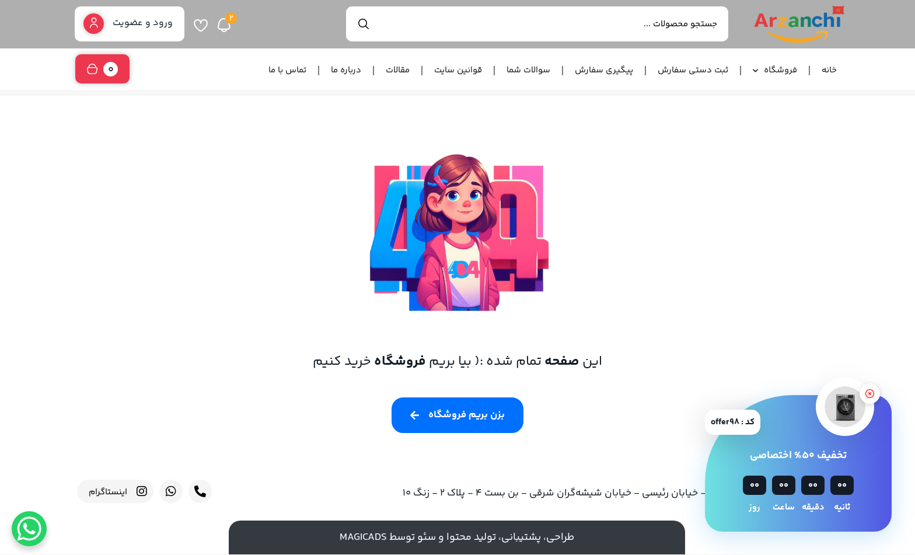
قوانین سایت (458, 70)
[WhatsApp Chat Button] (29, 528)
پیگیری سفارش (604, 70)
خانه (829, 70)
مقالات (398, 70)
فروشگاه (775, 71)
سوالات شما (528, 70)
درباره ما (346, 70)
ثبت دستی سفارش (693, 70)
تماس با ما (287, 70)
